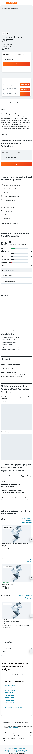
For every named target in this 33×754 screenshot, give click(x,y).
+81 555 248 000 (7, 46)
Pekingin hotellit (9, 697)
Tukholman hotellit (10, 702)
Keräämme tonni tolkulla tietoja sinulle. (17, 736)
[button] (3, 3)
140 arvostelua (12, 49)
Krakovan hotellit (9, 705)
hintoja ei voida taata (13, 727)
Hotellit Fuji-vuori (10, 751)
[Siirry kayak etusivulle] (11, 3)
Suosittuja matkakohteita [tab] (11, 675)
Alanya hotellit (8, 687)
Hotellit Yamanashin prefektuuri (20, 750)
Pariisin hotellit (9, 692)
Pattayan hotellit (9, 700)
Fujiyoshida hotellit (20, 751)
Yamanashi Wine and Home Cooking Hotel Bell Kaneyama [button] (15, 544)
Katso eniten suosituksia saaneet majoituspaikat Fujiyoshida (25, 597)
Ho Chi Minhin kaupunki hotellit (13, 707)
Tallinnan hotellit (9, 695)
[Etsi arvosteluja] (18, 270)
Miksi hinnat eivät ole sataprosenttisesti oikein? (17, 739)
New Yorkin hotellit (10, 690)
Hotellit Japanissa (7, 750)
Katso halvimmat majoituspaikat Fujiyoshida (27, 559)
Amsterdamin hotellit (10, 685)
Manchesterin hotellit (10, 710)
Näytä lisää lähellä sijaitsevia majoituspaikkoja (26, 520)
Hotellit (15, 748)
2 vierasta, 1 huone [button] (9, 59)
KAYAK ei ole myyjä (17, 733)
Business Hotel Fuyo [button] (7, 584)
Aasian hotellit (22, 748)
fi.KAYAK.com (8, 748)
